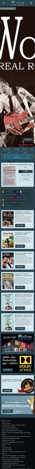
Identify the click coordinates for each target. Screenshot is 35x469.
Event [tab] (25, 152)
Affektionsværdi (6, 423)
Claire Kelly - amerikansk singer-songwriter (13, 457)
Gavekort (24, 149)
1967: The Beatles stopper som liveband (13, 455)
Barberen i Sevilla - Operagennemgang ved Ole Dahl (16, 432)
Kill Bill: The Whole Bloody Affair (10, 438)
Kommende (16, 149)
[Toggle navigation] (3, 3)
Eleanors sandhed (7, 450)
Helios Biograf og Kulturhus (17, 3)
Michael (4, 434)
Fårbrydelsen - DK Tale (8, 440)
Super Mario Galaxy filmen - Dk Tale (12, 430)
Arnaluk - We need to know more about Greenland (16, 436)
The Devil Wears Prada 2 (9, 427)
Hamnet (4, 453)
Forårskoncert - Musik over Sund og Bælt (13, 425)
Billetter (20, 225)
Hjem (3, 446)
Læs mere (26, 179)
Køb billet (28, 139)
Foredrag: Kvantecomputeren (10, 463)
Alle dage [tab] (17, 156)
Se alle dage (26, 175)
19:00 (23, 171)
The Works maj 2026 (25, 145)
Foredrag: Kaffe (6, 467)
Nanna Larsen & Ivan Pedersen (10, 459)
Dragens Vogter (6, 444)
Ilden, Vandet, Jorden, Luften (10, 429)
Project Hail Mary (6, 448)
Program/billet (6, 149)
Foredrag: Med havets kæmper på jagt (12, 461)
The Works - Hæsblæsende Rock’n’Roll (12, 442)
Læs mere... (7, 349)
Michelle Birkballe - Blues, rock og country (13, 465)
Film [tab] (9, 152)
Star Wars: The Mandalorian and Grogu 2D (13, 451)
